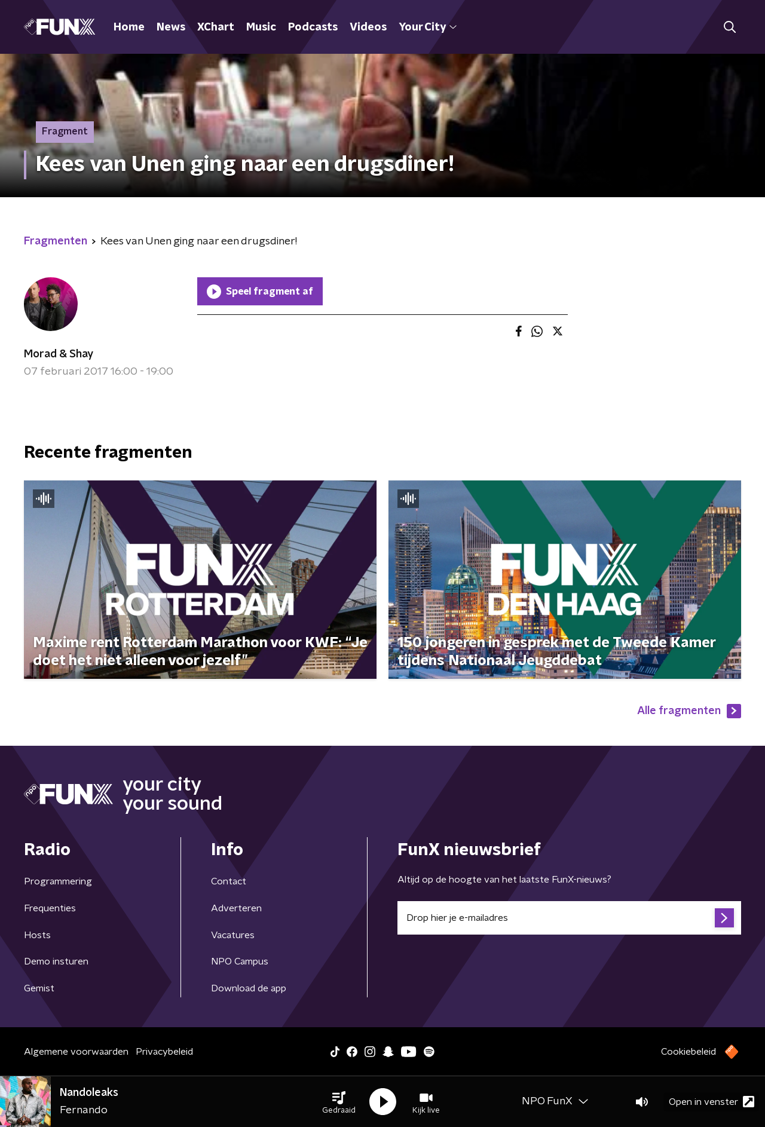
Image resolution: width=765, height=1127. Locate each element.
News (171, 27)
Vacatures (233, 935)
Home (129, 27)
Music (261, 27)
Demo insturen (56, 961)
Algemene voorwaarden (76, 1051)
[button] (339, 1102)
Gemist (39, 988)
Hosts (37, 935)
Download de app (248, 988)
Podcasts (313, 27)
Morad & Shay (58, 354)
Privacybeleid (164, 1051)
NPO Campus (239, 961)
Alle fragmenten (689, 711)
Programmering (58, 881)
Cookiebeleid (688, 1051)
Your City (428, 27)
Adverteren (236, 908)
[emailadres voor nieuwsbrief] (569, 918)
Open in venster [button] (711, 1101)
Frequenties (50, 908)
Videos (368, 27)
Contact (228, 881)
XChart (215, 27)
